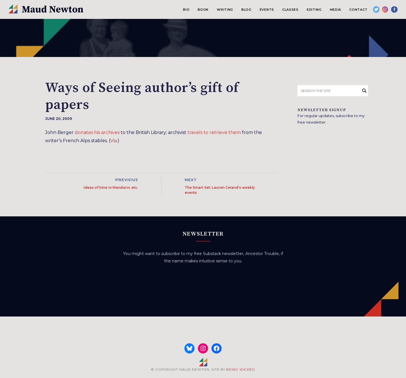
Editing (314, 10)
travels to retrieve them (214, 132)
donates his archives (97, 132)
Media (335, 10)
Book (203, 10)
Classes (290, 10)
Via (113, 140)
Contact (358, 10)
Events (267, 10)
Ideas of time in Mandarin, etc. (110, 187)
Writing (225, 10)
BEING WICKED (240, 369)
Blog (246, 10)
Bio (186, 10)
